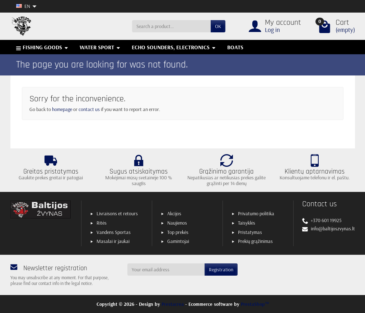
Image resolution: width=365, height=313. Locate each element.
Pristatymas (250, 232)
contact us (89, 109)
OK (218, 26)
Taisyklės (246, 223)
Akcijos (174, 213)
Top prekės (177, 232)
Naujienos (177, 223)
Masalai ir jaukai (113, 241)
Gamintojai (178, 241)
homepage (62, 109)
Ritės (102, 223)
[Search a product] (171, 26)
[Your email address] (166, 269)
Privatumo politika (256, 213)
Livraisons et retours (117, 213)
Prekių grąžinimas (255, 241)
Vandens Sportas (114, 232)
